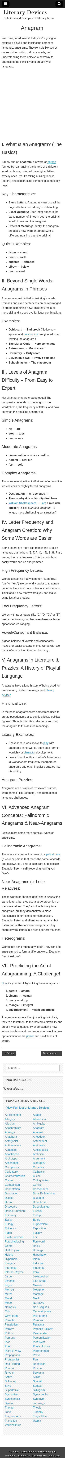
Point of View (13, 1350)
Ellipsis (37, 1210)
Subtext (37, 1385)
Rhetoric (10, 1368)
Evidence (10, 1228)
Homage (38, 1250)
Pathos (9, 1333)
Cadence (38, 1167)
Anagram (38, 1127)
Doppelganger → (51, 1053)
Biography (39, 1162)
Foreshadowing (14, 1241)
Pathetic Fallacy (43, 1328)
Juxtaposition (41, 1276)
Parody (9, 1328)
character (29, 752)
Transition (11, 1420)
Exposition (39, 1228)
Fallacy (37, 1232)
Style (8, 1385)
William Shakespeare (22, 503)
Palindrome (40, 1315)
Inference (10, 1267)
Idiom (36, 1259)
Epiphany (10, 1215)
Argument (39, 1158)
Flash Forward (14, 1237)
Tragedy (38, 1411)
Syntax (9, 1403)
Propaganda (12, 1355)
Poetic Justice (41, 1346)
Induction (38, 1263)
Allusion (10, 1123)
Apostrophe (12, 1154)
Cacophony (12, 1167)
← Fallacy (9, 1053)
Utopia (37, 1420)
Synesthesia (12, 1398)
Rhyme (37, 1368)
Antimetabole (13, 1145)
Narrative (38, 1302)
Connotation (12, 1189)
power (30, 1036)
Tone (8, 1411)
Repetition (39, 1363)
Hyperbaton (40, 1254)
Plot (7, 1342)
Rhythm (9, 1372)
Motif (36, 1298)
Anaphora (11, 1136)
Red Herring (12, 1363)
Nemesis (10, 1307)
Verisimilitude (13, 1425)
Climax (9, 1180)
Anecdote (39, 1136)
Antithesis (39, 1145)
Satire (8, 1377)
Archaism (39, 1154)
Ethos (36, 1219)
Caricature (11, 1171)
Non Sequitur (41, 1307)
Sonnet (37, 1381)
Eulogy (9, 1224)
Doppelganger (41, 1206)
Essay (8, 1219)
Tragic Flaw (40, 1416)
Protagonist (12, 1359)
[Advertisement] (32, 104)
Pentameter (40, 1333)
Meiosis (37, 1285)
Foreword (39, 1241)
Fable (8, 1232)
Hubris (9, 1254)
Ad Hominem (13, 1114)
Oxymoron (11, 1315)
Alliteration (39, 1119)
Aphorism (11, 1149)
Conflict (37, 1184)
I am (43, 503)
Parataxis (39, 1324)
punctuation (31, 334)
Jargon (9, 1276)
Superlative (12, 1390)
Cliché (37, 1176)
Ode (7, 1311)
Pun (35, 1359)
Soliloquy (10, 1381)
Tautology (39, 1403)
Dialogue (38, 1197)
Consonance (41, 1189)
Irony (36, 1272)
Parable (9, 1320)
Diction (9, 1202)
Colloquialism (41, 1180)
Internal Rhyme (14, 1272)
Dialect (9, 1197)
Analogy (10, 1132)
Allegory (10, 1119)
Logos (8, 1285)
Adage (37, 1114)
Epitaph (37, 1215)
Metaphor (39, 1289)
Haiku (36, 1245)
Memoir (9, 1289)
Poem (8, 1346)
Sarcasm (38, 1372)
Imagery (10, 1263)
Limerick (10, 1280)
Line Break (39, 1280)
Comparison (12, 1184)
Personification (42, 1337)
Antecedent (40, 1141)
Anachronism (13, 1127)
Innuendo (39, 1267)
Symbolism (11, 1394)
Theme (9, 1407)
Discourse (11, 1206)
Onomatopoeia (42, 1311)
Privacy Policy (39, 1455)
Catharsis (39, 1171)
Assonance (12, 1162)
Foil (35, 1237)
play (45, 743)
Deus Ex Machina (44, 1193)
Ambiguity (39, 1123)
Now (4, 983)
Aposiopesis (40, 1149)
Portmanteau (41, 1350)
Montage (38, 1293)
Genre (8, 1245)
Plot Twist (39, 1342)
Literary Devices (25, 12)
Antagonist (11, 1141)
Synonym (39, 1398)
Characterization (15, 1176)
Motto (8, 1302)
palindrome (53, 854)
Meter (8, 1293)
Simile (37, 1377)
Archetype (11, 1158)
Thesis (37, 1407)
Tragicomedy (13, 1416)
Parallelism (11, 1324)
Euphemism (40, 1224)
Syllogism (39, 1390)
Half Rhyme (12, 1250)
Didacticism (40, 1202)
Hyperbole (11, 1259)
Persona (10, 1337)
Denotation (11, 1193)
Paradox (38, 1320)
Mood (8, 1298)
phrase (51, 161)
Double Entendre (15, 1210)
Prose (36, 1355)
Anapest (38, 1132)
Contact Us (24, 1455)
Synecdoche (40, 1394)
